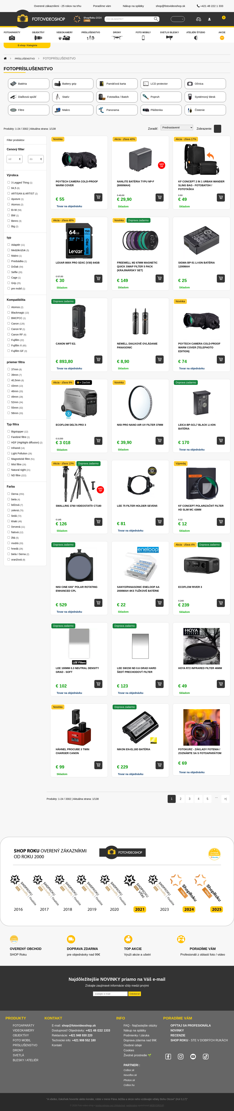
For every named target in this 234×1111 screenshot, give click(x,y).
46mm (17, 391)
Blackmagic (20, 312)
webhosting (131, 1105)
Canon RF (18, 334)
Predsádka (19, 261)
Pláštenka (153, 110)
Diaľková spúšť (23, 97)
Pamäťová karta (112, 83)
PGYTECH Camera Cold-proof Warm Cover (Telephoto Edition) (199, 347)
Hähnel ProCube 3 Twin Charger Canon (72, 751)
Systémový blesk (201, 97)
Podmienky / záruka (136, 1035)
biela (15, 499)
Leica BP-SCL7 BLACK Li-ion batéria (197, 426)
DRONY (18, 1050)
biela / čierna (20, 554)
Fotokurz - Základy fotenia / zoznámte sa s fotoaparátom (199, 751)
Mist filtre (18, 464)
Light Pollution (21, 453)
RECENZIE (178, 1035)
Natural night (20, 469)
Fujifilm (17, 340)
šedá (16, 515)
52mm (17, 402)
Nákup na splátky (135, 1030)
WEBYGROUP (157, 1105)
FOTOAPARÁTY (23, 1025)
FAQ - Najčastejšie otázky (140, 1025)
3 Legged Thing (21, 182)
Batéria (18, 83)
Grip (16, 283)
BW (15, 215)
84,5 (15, 188)
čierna (17, 493)
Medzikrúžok (20, 250)
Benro (16, 220)
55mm (17, 407)
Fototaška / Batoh (113, 97)
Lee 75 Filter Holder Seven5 (137, 505)
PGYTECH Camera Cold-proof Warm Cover (77, 183)
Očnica (195, 83)
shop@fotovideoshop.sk (79, 1025)
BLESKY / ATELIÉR (25, 1060)
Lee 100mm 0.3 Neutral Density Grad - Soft (77, 670)
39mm (16, 374)
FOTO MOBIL (22, 1040)
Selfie (16, 272)
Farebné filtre (20, 437)
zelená (17, 510)
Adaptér (18, 244)
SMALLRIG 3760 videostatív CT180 (78, 505)
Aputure (17, 199)
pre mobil (18, 288)
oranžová (18, 559)
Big (14, 226)
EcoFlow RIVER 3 (190, 587)
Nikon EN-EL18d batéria (133, 749)
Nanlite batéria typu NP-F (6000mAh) (135, 183)
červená (18, 526)
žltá (14, 537)
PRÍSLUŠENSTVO (25, 1045)
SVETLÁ (19, 1055)
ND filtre (18, 475)
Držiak (17, 266)
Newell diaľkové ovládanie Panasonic (137, 345)
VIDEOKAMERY (23, 1030)
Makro (62, 110)
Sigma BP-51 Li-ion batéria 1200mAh (196, 264)
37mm (16, 369)
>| (225, 798)
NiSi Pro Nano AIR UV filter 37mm (140, 424)
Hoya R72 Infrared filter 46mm (200, 668)
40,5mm (17, 380)
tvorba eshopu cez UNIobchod (110, 1105)
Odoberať (134, 993)
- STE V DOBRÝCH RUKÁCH (199, 1040)
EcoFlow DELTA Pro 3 (71, 424)
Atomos (17, 204)
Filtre (17, 110)
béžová (17, 504)
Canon (17, 323)
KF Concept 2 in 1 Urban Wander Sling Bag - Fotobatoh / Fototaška (201, 185)
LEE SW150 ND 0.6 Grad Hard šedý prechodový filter (136, 670)
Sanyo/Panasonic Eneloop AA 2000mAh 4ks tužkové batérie (138, 589)
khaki (16, 521)
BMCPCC (18, 318)
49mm (17, 396)
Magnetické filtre (22, 458)
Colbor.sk (129, 1070)
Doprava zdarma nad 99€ (140, 1040)
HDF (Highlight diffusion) (26, 442)
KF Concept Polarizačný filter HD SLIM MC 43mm (201, 507)
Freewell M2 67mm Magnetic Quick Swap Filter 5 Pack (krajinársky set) (137, 266)
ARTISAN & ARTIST (24, 193)
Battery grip (65, 83)
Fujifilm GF (19, 350)
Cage (16, 277)
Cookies (129, 1050)
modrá (17, 543)
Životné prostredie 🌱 (138, 1055)
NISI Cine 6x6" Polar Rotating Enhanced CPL (76, 589)
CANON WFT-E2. (66, 343)
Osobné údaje (133, 1045)
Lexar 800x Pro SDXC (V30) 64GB (78, 262)
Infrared (17, 448)
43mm (17, 385)
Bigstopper (19, 431)
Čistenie (196, 110)
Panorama (108, 110)
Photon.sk (129, 1080)
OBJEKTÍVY (21, 1035)
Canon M (18, 329)
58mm (17, 413)
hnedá (17, 548)
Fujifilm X (18, 345)
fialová (17, 532)
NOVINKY (177, 1030)
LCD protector (155, 83)
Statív (61, 97)
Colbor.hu (129, 1085)
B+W (16, 209)
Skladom (123, 287)
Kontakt (57, 1045)
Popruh (151, 97)
